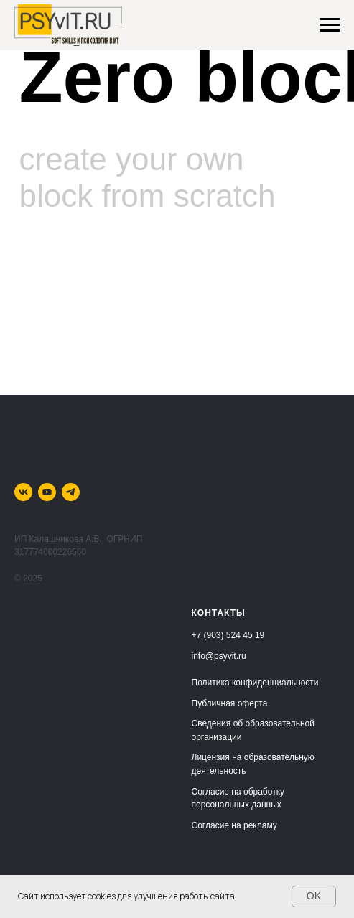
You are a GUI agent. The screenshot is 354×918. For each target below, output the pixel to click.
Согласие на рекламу (234, 825)
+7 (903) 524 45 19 (228, 635)
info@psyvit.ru (219, 656)
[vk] (23, 492)
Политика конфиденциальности (255, 683)
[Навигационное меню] (330, 25)
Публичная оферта (230, 703)
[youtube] (47, 492)
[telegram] (71, 492)
